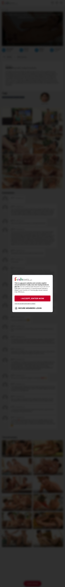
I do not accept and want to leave (25, 303)
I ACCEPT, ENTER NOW (32, 298)
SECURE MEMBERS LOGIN (30, 308)
